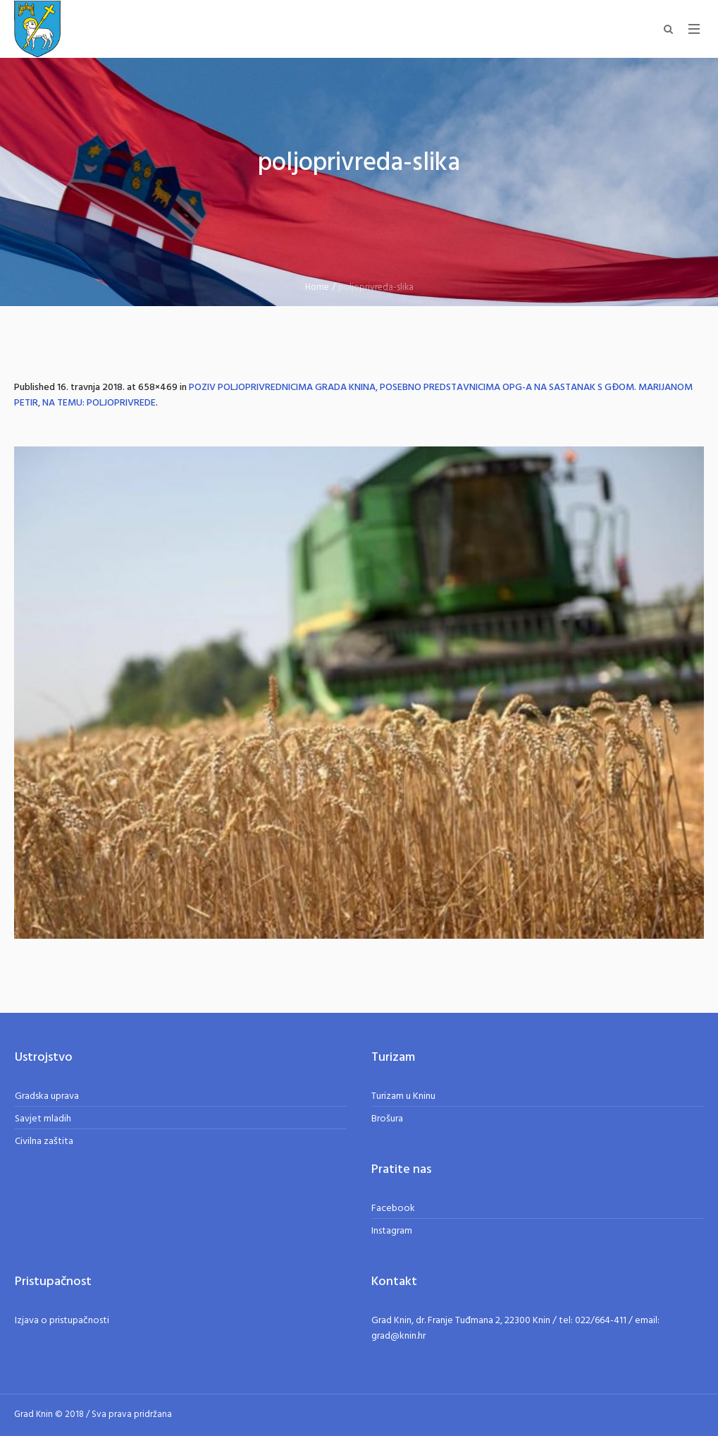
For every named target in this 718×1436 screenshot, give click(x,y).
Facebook (393, 1208)
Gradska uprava (47, 1096)
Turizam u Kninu (403, 1096)
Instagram (391, 1231)
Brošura (387, 1119)
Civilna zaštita (44, 1141)
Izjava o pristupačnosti (62, 1321)
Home (317, 287)
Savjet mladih (43, 1119)
